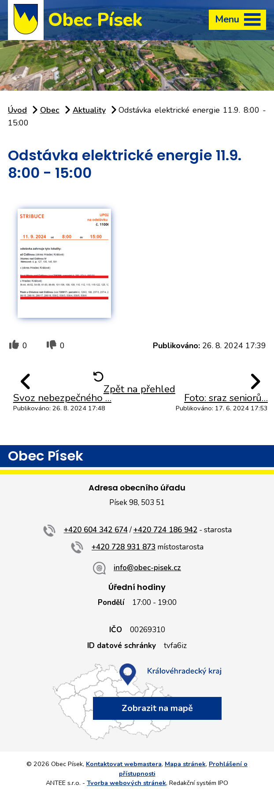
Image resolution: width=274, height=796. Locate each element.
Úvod (17, 110)
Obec (49, 110)
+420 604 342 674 (96, 530)
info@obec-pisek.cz (147, 568)
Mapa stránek (185, 763)
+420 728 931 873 (124, 547)
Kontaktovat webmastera (124, 763)
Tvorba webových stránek (126, 782)
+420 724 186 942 (165, 530)
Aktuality (89, 110)
